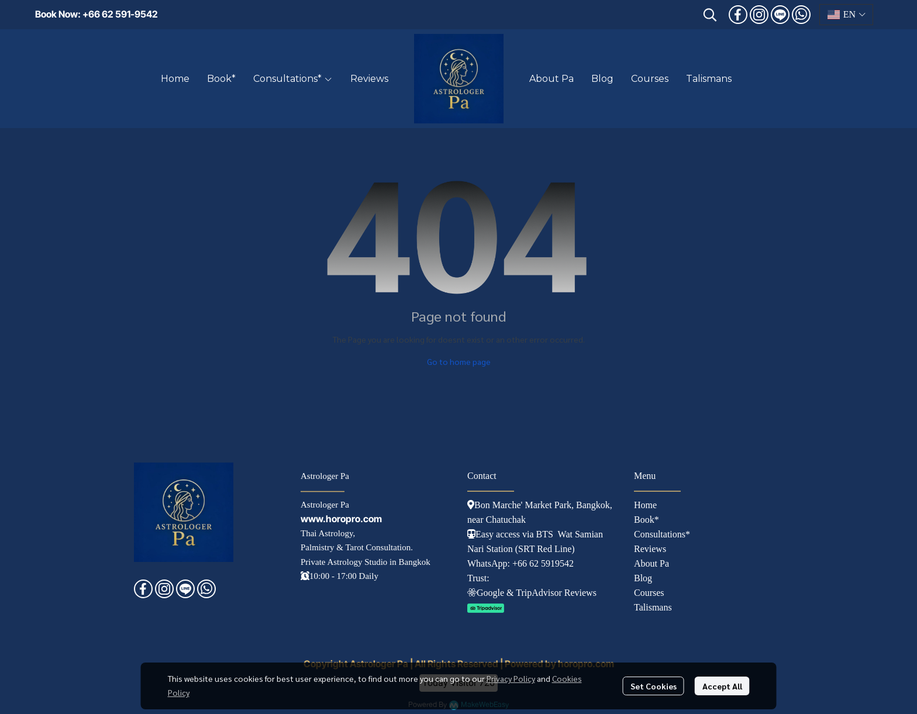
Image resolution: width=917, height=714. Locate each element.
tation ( (504, 549)
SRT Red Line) (546, 549)
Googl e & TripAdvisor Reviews (532, 593)
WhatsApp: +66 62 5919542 (520, 563)
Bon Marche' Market (509, 505)
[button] (710, 15)
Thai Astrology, (328, 533)
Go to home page (459, 361)
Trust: (478, 578)
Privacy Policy (511, 678)
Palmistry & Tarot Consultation (356, 547)
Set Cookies (653, 686)
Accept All (722, 686)
